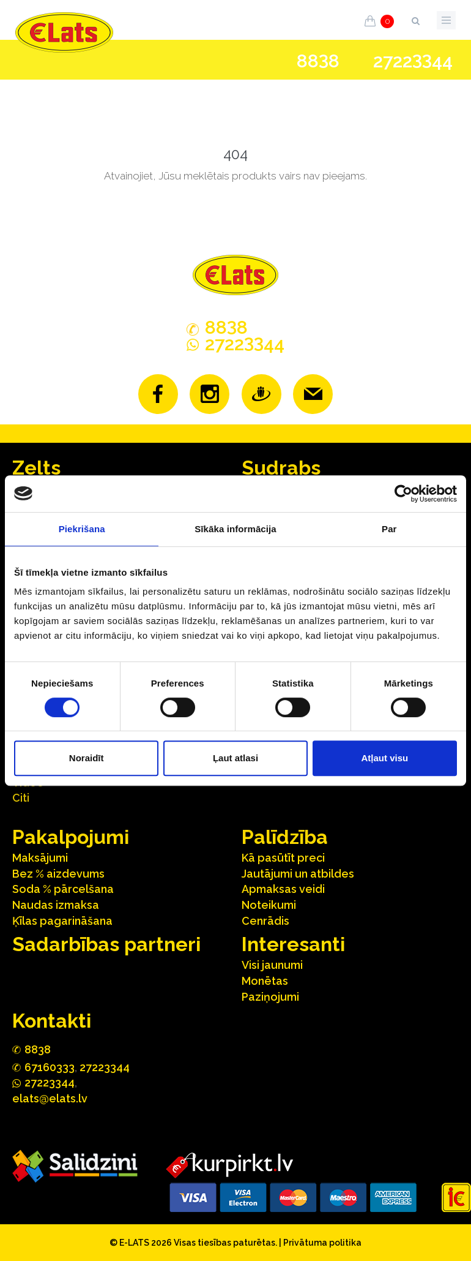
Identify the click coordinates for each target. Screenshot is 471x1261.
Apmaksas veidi (283, 889)
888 (318, 61)
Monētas (265, 980)
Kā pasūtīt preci (283, 857)
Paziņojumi (270, 996)
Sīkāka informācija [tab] (235, 529)
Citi (20, 797)
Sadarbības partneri (106, 944)
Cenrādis (265, 920)
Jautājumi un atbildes (298, 873)
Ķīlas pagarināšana (62, 920)
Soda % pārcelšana (63, 889)
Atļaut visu (384, 758)
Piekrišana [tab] (82, 529)
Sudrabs (281, 467)
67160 (49, 1067)
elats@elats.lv (49, 1098)
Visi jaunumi (272, 964)
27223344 (105, 1067)
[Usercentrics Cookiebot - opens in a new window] (403, 493)
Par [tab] (389, 529)
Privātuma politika (322, 1243)
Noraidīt (86, 758)
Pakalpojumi (70, 837)
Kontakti (51, 1020)
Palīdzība (285, 837)
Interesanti (293, 944)
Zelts (36, 467)
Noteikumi (269, 904)
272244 (413, 61)
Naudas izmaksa (55, 904)
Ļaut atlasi (235, 758)
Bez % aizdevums (58, 873)
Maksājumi (40, 857)
